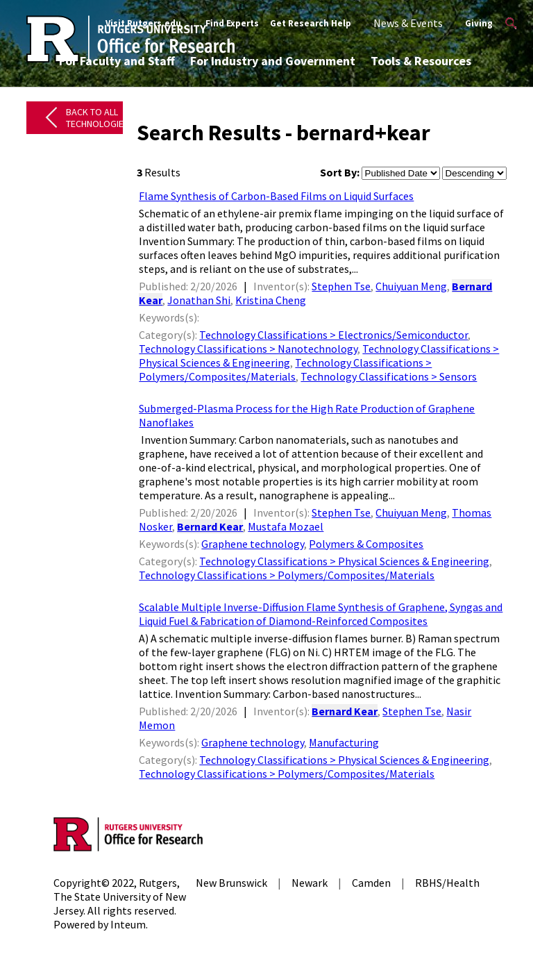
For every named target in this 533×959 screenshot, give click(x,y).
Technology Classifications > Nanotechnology (248, 349)
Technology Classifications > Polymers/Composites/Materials (285, 369)
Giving (479, 23)
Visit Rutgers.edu (143, 23)
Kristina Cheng (270, 300)
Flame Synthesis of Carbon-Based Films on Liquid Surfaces (276, 196)
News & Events (408, 23)
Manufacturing (344, 742)
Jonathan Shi (198, 300)
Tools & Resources (421, 61)
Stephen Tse (341, 286)
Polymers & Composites (366, 544)
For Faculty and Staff (117, 61)
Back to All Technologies (97, 118)
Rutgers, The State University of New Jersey (119, 896)
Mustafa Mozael (285, 526)
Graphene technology (252, 544)
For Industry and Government (272, 61)
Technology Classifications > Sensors (389, 376)
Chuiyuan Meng (411, 286)
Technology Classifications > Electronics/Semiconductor (333, 335)
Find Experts (232, 23)
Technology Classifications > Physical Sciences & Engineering (344, 561)
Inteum (128, 924)
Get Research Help (310, 23)
